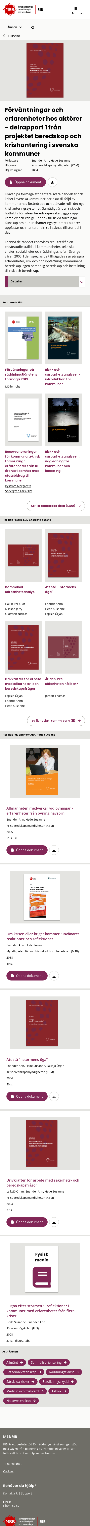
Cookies (8, 1471)
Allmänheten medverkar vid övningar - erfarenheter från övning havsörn (39, 811)
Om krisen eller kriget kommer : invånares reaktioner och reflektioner (43, 936)
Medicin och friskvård (22, 1391)
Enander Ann (54, 604)
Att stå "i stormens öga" (27, 1059)
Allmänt (12, 1362)
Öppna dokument (27, 182)
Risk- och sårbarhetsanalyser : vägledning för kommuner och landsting (62, 461)
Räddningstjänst (61, 1372)
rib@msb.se (11, 1505)
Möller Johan (13, 386)
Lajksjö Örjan (54, 614)
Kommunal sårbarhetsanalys (20, 589)
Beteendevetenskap (21, 1372)
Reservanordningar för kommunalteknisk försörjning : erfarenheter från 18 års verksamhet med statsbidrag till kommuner (22, 466)
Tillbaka (14, 36)
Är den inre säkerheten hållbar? (61, 681)
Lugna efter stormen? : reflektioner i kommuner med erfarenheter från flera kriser (40, 1310)
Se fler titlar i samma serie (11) (53, 721)
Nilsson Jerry (13, 609)
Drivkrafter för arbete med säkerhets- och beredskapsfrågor (23, 684)
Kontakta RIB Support (17, 1493)
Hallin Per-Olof (15, 604)
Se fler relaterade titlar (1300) (53, 506)
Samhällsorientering (46, 1362)
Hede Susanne (55, 609)
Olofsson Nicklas (16, 614)
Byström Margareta (18, 486)
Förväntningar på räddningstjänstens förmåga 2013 (21, 374)
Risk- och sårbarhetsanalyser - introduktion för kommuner (63, 376)
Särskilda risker (18, 1381)
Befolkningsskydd (55, 1381)
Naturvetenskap (18, 1401)
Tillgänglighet (12, 1464)
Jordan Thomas (55, 696)
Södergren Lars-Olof (18, 491)
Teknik (56, 1391)
